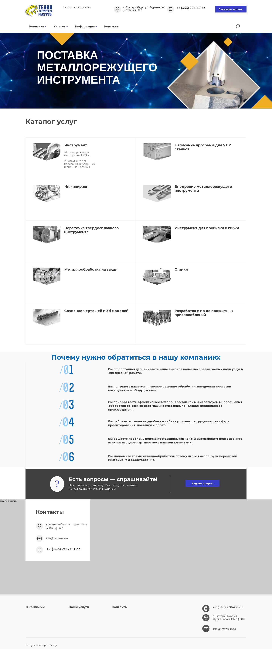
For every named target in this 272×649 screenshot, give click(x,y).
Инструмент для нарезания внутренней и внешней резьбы (80, 164)
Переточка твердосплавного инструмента (91, 230)
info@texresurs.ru (57, 538)
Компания (37, 26)
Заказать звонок (231, 9)
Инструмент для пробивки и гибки (207, 228)
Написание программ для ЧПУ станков (203, 147)
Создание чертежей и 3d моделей (96, 311)
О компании (35, 607)
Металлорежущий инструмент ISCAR (77, 154)
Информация (86, 26)
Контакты (111, 26)
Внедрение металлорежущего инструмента (203, 189)
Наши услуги (79, 607)
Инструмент (75, 145)
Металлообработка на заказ (90, 269)
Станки (181, 269)
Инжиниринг (76, 187)
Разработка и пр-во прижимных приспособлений (204, 313)
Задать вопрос (202, 483)
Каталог (61, 26)
